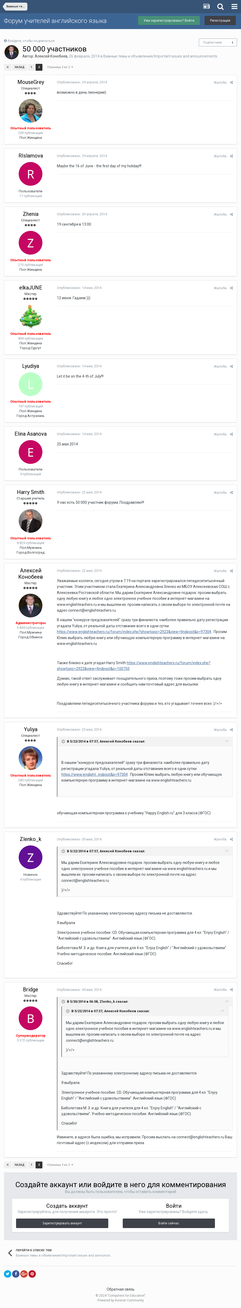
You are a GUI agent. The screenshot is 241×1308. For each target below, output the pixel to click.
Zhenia (30, 214)
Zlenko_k (30, 839)
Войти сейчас (168, 1223)
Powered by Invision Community (120, 1300)
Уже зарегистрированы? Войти (169, 20)
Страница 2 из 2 (60, 67)
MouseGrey (30, 82)
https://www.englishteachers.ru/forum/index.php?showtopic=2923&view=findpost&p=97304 (134, 632)
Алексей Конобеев (51, 56)
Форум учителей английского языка (55, 21)
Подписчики (212, 42)
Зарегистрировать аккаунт (62, 1223)
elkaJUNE (30, 287)
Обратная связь (121, 1289)
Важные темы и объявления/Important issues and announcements (160, 56)
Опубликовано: (82, 82)
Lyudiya (30, 366)
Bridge (30, 989)
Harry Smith (30, 492)
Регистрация (220, 20)
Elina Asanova (30, 434)
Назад (19, 67)
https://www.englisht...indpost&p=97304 (94, 774)
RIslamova (30, 156)
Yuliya (30, 729)
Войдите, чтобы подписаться (31, 41)
